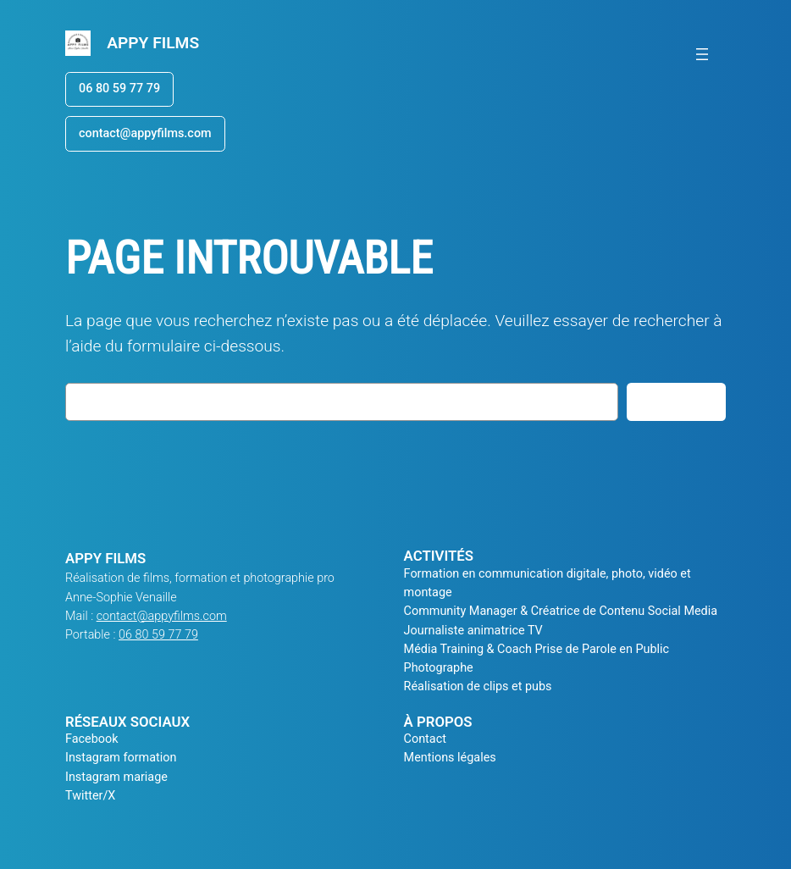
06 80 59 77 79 (119, 88)
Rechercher (676, 401)
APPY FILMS (153, 43)
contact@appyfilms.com (145, 133)
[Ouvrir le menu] (702, 54)
